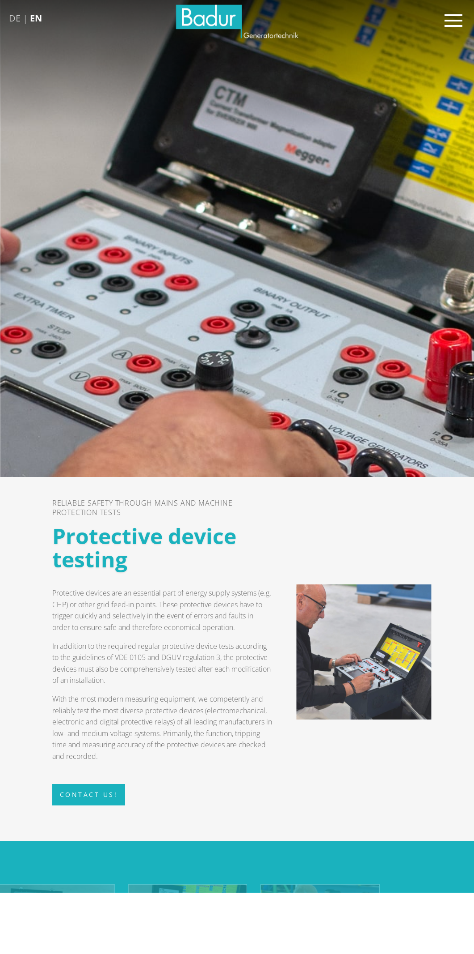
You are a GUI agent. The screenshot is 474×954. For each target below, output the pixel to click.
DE (15, 18)
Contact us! (89, 797)
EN (36, 18)
